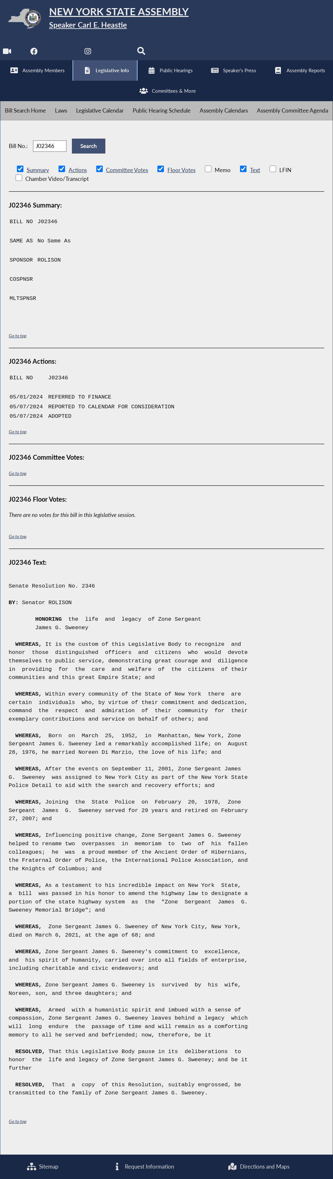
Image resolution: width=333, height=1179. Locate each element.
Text (254, 182)
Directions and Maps (258, 1166)
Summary (38, 182)
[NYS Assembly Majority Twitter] (61, 55)
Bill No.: (18, 156)
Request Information (143, 1166)
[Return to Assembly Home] (101, 20)
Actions (77, 182)
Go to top (17, 347)
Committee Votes (127, 182)
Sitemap (43, 1166)
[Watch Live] (7, 55)
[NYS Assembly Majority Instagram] (88, 55)
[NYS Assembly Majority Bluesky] (115, 55)
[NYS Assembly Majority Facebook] (34, 55)
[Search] (142, 55)
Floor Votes (181, 182)
